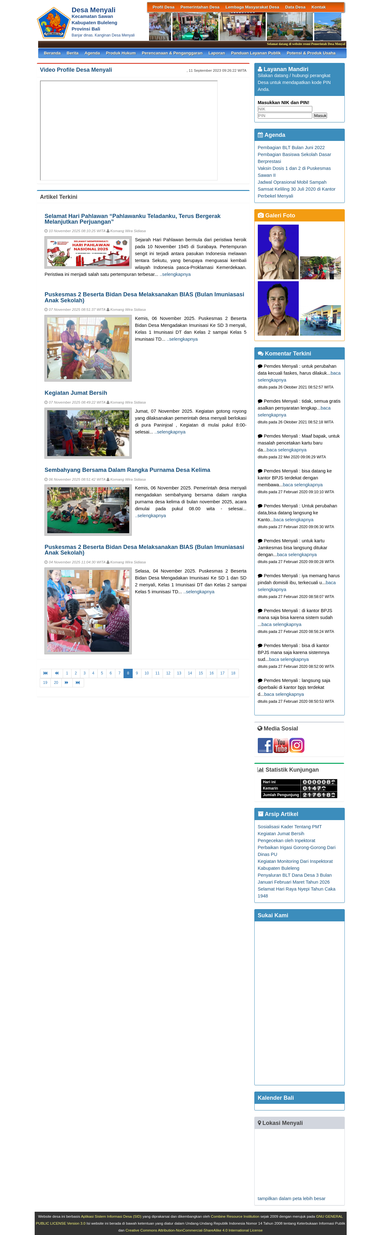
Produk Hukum (121, 53)
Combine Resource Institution (235, 1216)
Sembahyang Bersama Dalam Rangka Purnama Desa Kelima (127, 470)
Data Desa (295, 7)
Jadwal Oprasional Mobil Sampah (292, 182)
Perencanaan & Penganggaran (172, 53)
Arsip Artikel (278, 814)
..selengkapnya (175, 274)
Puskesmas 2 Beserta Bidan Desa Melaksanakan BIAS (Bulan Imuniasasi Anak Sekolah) (144, 297)
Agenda (92, 53)
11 (157, 673)
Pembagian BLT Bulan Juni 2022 (291, 147)
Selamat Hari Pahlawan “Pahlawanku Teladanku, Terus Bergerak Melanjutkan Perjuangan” (132, 219)
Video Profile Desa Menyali (76, 70)
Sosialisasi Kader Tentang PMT (290, 826)
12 (168, 673)
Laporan (217, 53)
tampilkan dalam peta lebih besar (292, 1198)
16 (212, 673)
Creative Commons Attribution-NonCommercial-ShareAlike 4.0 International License (194, 1230)
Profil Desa (164, 7)
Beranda (52, 53)
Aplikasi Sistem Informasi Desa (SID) (111, 1216)
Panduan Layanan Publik (256, 53)
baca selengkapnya (286, 449)
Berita (73, 53)
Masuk (320, 115)
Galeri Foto (276, 215)
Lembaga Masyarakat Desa (252, 7)
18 (233, 673)
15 (201, 673)
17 (222, 673)
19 (45, 682)
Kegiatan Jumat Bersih (75, 392)
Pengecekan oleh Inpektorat (286, 840)
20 (56, 682)
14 (190, 673)
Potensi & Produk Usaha (311, 53)
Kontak (318, 7)
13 (179, 673)
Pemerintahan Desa (200, 7)
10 (147, 673)
